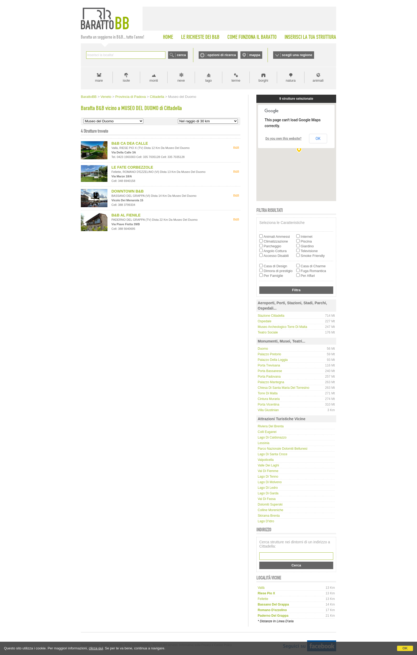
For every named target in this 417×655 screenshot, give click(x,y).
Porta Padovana (269, 376)
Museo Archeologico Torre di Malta (282, 327)
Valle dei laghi (268, 465)
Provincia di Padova (130, 97)
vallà (261, 588)
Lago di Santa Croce (272, 454)
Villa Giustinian (268, 410)
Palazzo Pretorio (269, 354)
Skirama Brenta (269, 516)
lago (208, 80)
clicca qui (96, 648)
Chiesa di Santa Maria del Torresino (283, 388)
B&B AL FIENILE (126, 215)
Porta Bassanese (270, 371)
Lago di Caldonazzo (272, 437)
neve (181, 80)
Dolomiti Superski (270, 504)
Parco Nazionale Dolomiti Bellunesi (282, 448)
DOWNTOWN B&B (127, 191)
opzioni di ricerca (221, 55)
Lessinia (263, 443)
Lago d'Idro (266, 521)
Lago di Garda (268, 493)
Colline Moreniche (270, 510)
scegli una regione (297, 55)
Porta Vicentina (268, 404)
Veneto (106, 97)
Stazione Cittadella (271, 316)
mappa (254, 55)
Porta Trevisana (269, 365)
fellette (263, 599)
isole (126, 80)
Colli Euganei (267, 432)
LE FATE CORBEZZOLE (132, 167)
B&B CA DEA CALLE (129, 143)
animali (317, 80)
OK (405, 648)
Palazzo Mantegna (271, 382)
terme (235, 80)
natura (291, 80)
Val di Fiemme (268, 471)
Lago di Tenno (268, 476)
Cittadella (157, 97)
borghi (263, 80)
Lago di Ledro (268, 488)
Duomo (263, 349)
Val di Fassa (267, 499)
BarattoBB (89, 97)
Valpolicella (266, 460)
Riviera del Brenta (270, 426)
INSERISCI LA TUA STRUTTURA (310, 37)
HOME (168, 37)
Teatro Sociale (268, 332)
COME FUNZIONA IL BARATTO (252, 37)
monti (153, 80)
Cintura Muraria (269, 399)
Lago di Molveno (270, 482)
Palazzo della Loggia (273, 360)
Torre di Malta (268, 393)
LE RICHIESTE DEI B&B (200, 37)
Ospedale (264, 321)
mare (99, 80)
